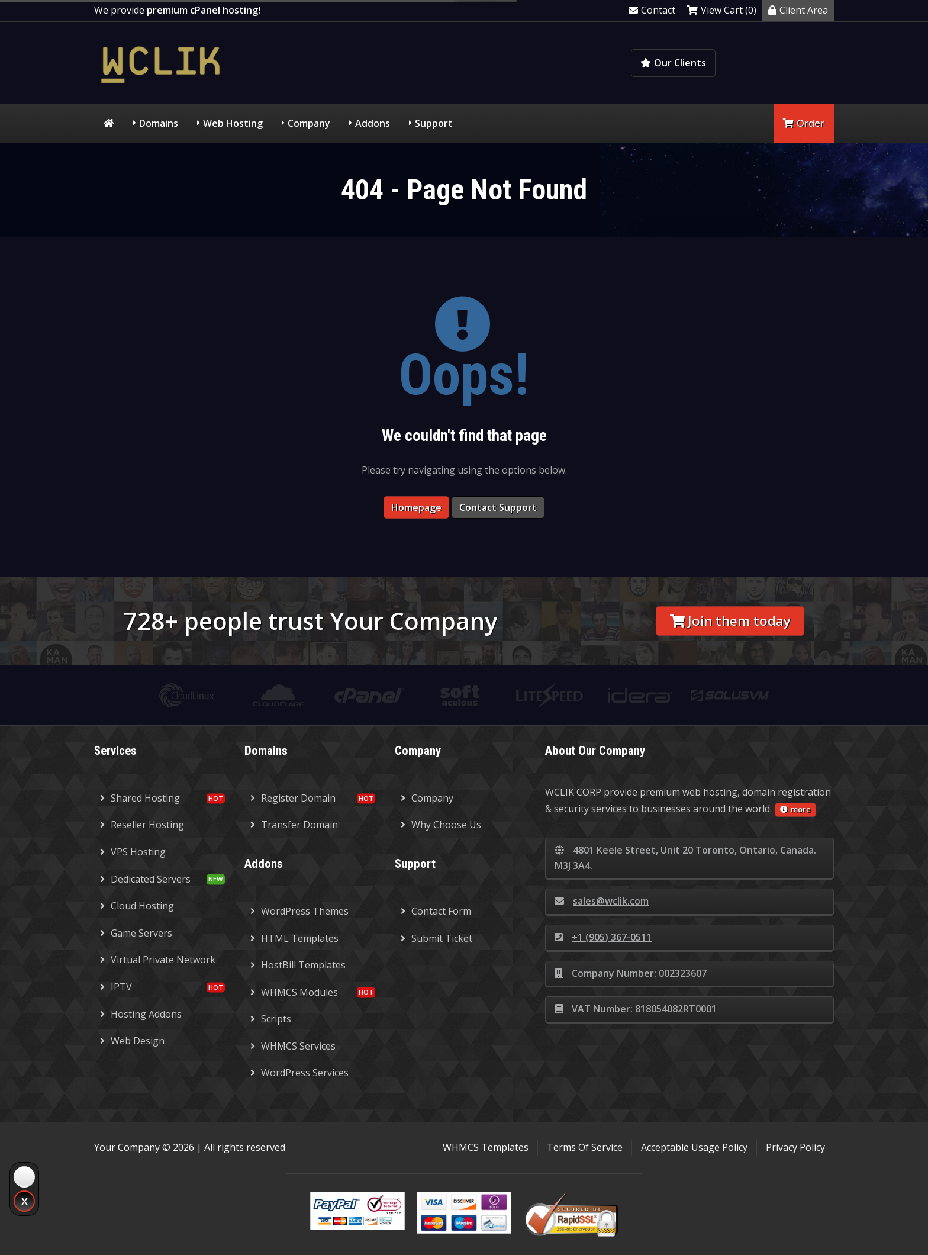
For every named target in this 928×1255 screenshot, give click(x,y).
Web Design (132, 1040)
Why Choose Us (441, 824)
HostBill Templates (298, 964)
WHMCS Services (293, 1046)
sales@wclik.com (602, 901)
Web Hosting (233, 123)
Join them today (730, 621)
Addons (372, 123)
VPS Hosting (133, 851)
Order (803, 123)
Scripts (270, 1018)
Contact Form (436, 911)
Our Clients (673, 62)
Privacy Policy (795, 1147)
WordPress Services (299, 1072)
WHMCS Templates (486, 1147)
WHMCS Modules (294, 992)
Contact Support (498, 507)
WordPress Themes (299, 911)
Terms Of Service (585, 1147)
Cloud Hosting (137, 905)
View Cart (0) (721, 10)
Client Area (798, 10)
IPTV (116, 986)
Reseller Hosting (142, 824)
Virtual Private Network (157, 959)
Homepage (416, 507)
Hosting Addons (141, 1014)
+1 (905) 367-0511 (603, 937)
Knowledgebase (782, 62)
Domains (158, 123)
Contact (652, 10)
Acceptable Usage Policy (694, 1147)
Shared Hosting (140, 798)
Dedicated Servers (145, 879)
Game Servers (136, 932)
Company (309, 123)
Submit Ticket (436, 938)
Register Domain (293, 798)
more (795, 809)
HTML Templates (294, 938)
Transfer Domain (294, 824)
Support (434, 123)
